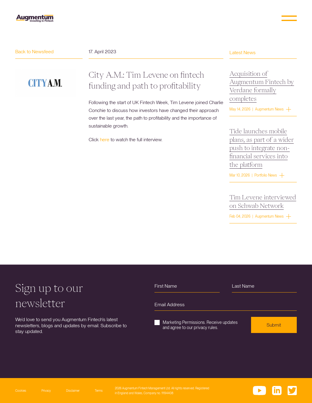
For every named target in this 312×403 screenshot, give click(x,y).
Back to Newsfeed (34, 51)
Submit (274, 325)
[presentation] (200, 351)
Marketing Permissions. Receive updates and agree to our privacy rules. (196, 325)
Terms (99, 390)
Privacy (46, 390)
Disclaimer (73, 390)
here (104, 139)
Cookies (20, 390)
